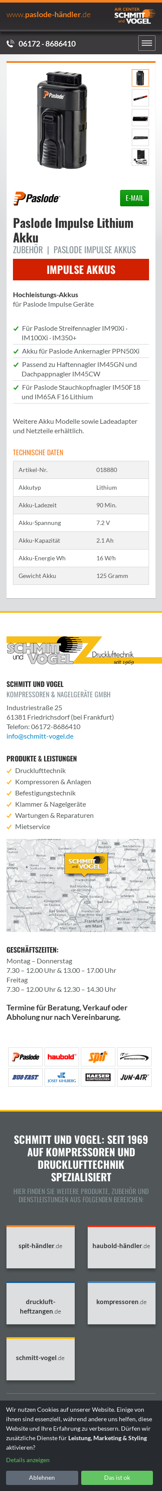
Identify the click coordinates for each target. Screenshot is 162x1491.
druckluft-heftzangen (40, 1306)
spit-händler (41, 1246)
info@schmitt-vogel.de (39, 736)
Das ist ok (117, 1477)
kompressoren (121, 1302)
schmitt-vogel (40, 1358)
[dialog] (81, 1446)
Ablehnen (42, 1477)
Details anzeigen (28, 1459)
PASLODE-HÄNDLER (48, 14)
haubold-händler (121, 1246)
